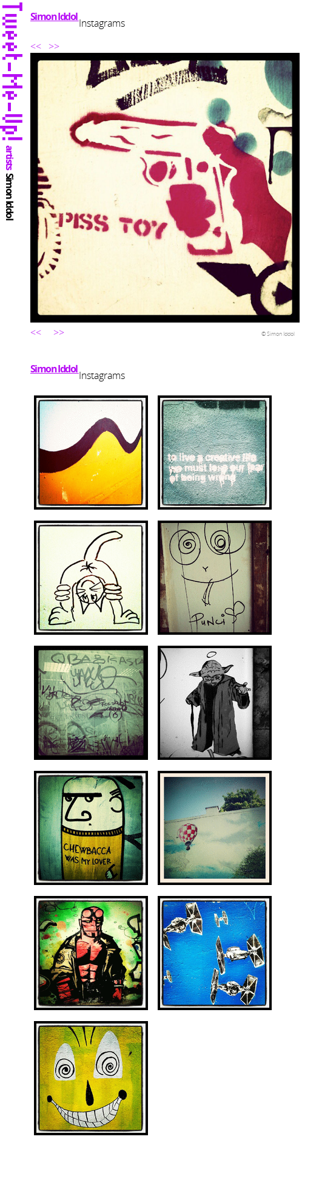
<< (37, 46)
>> (54, 46)
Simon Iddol (54, 16)
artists (9, 158)
